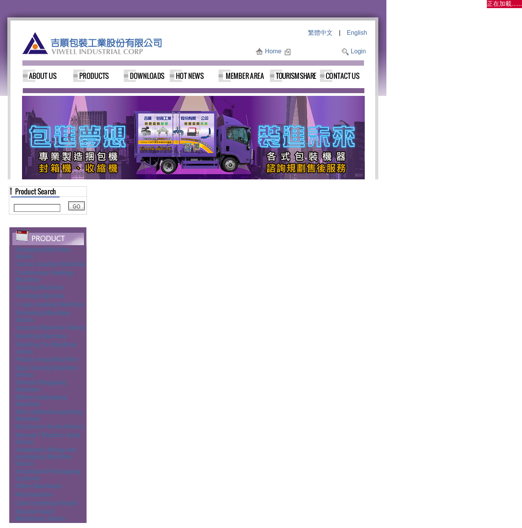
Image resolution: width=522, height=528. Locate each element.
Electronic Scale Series (49, 426)
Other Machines (38, 486)
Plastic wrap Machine (46, 359)
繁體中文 (320, 32)
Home (273, 51)
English (357, 32)
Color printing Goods (46, 503)
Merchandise (34, 494)
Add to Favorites (315, 51)
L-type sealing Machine (49, 304)
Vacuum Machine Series (50, 327)
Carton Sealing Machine (50, 264)
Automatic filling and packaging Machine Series (45, 456)
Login (358, 51)
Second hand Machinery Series (40, 515)
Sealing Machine (39, 287)
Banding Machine (40, 336)
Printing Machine (40, 296)
